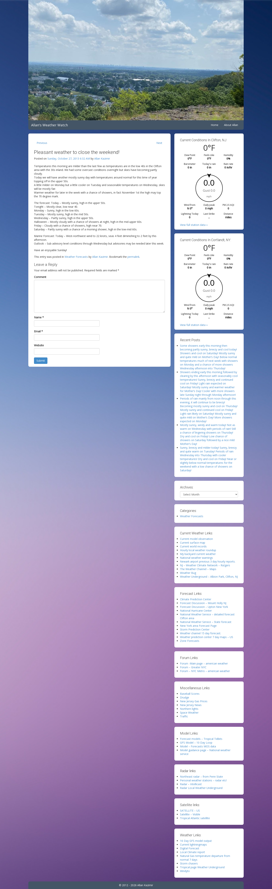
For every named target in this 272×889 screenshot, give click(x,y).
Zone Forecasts (189, 641)
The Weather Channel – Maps (198, 569)
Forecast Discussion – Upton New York (204, 607)
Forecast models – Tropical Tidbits (201, 739)
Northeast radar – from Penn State (201, 776)
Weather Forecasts (76, 257)
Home (214, 125)
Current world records (193, 546)
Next (159, 143)
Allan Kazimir (102, 158)
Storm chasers (189, 863)
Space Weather (189, 712)
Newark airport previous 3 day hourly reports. (207, 561)
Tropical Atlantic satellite (195, 818)
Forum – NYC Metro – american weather (205, 671)
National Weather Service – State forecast (205, 622)
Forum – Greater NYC (193, 667)
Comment (40, 277)
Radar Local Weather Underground (201, 788)
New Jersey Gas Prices (193, 701)
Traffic (184, 716)
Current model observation (196, 539)
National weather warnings (196, 557)
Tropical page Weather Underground (202, 867)
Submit (40, 360)
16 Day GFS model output (196, 841)
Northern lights (189, 709)
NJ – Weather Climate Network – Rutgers (205, 565)
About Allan (231, 125)
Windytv (185, 871)
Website (39, 345)
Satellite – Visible (190, 814)
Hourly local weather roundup (198, 550)
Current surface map (192, 542)
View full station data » (194, 225)
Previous (42, 143)
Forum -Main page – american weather (204, 663)
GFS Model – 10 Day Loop (196, 742)
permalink (133, 257)
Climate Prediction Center (195, 599)
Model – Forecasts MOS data (198, 746)
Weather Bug (188, 573)
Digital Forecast (189, 848)
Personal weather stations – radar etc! (203, 780)
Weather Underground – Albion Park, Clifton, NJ (209, 576)
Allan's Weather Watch (49, 125)
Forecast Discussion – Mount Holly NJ (203, 603)
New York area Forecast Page (198, 625)
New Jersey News (191, 705)
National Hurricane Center (196, 610)
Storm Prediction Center (194, 629)
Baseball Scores (189, 693)
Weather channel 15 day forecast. (200, 633)
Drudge (184, 697)
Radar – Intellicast (191, 784)
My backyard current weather (198, 554)
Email (38, 331)
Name (39, 317)
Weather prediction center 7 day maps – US (206, 637)
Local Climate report (192, 852)
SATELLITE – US (190, 810)
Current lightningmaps (193, 844)
